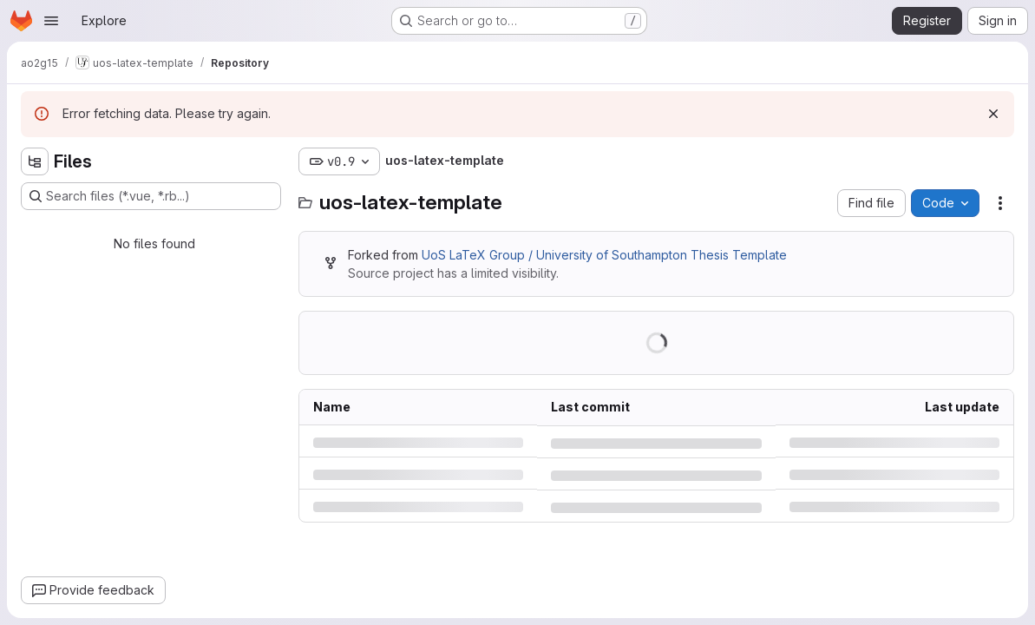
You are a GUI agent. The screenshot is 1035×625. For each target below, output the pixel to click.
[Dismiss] (993, 113)
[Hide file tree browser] (35, 161)
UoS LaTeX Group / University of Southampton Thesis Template (604, 254)
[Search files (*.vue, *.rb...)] (151, 196)
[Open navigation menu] (51, 21)
